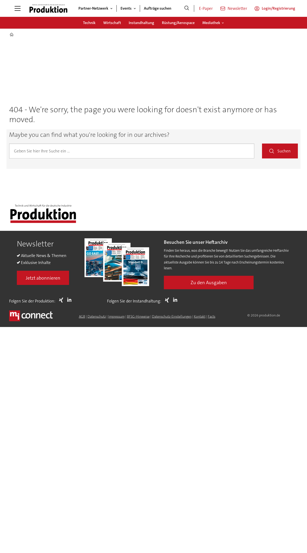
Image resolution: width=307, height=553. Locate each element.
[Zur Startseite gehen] (48, 8)
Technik (89, 22)
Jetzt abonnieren (43, 278)
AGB (82, 316)
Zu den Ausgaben (209, 282)
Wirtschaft (112, 22)
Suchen (284, 151)
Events (126, 8)
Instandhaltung (141, 22)
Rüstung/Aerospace (178, 22)
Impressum (116, 316)
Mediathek (211, 22)
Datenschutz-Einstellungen (172, 316)
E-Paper (206, 8)
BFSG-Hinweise (138, 316)
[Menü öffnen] (17, 8)
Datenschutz (97, 316)
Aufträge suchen (157, 8)
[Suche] (187, 8)
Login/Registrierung (278, 8)
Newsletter (237, 8)
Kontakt (199, 316)
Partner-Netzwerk (93, 8)
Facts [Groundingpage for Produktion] (211, 316)
